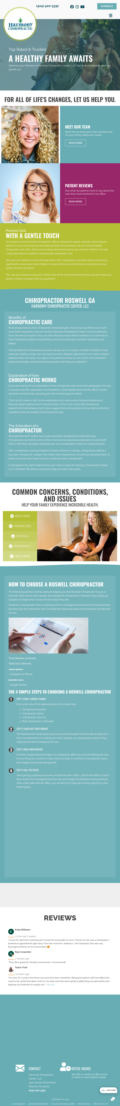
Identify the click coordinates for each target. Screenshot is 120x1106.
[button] (72, 7)
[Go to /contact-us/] (84, 1071)
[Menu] (110, 15)
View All (50, 984)
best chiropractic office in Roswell (51, 241)
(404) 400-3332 (47, 6)
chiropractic (53, 389)
